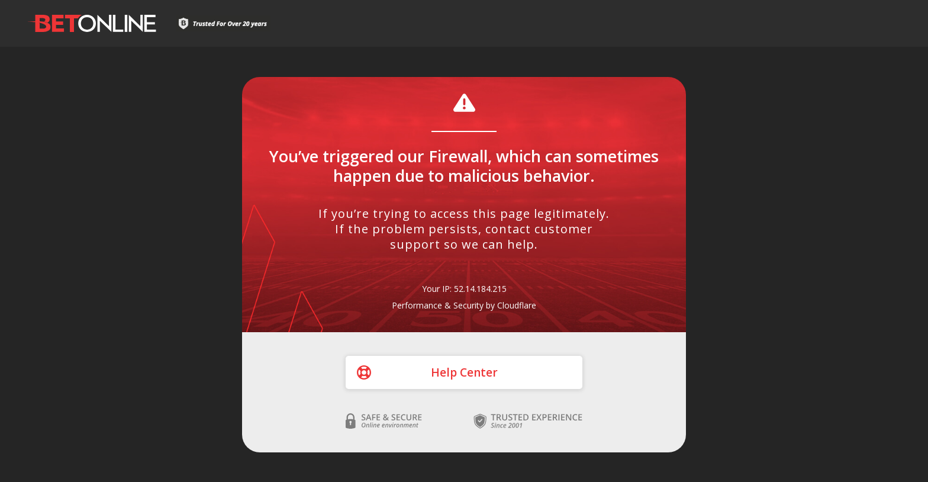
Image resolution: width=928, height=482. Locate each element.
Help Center (464, 372)
